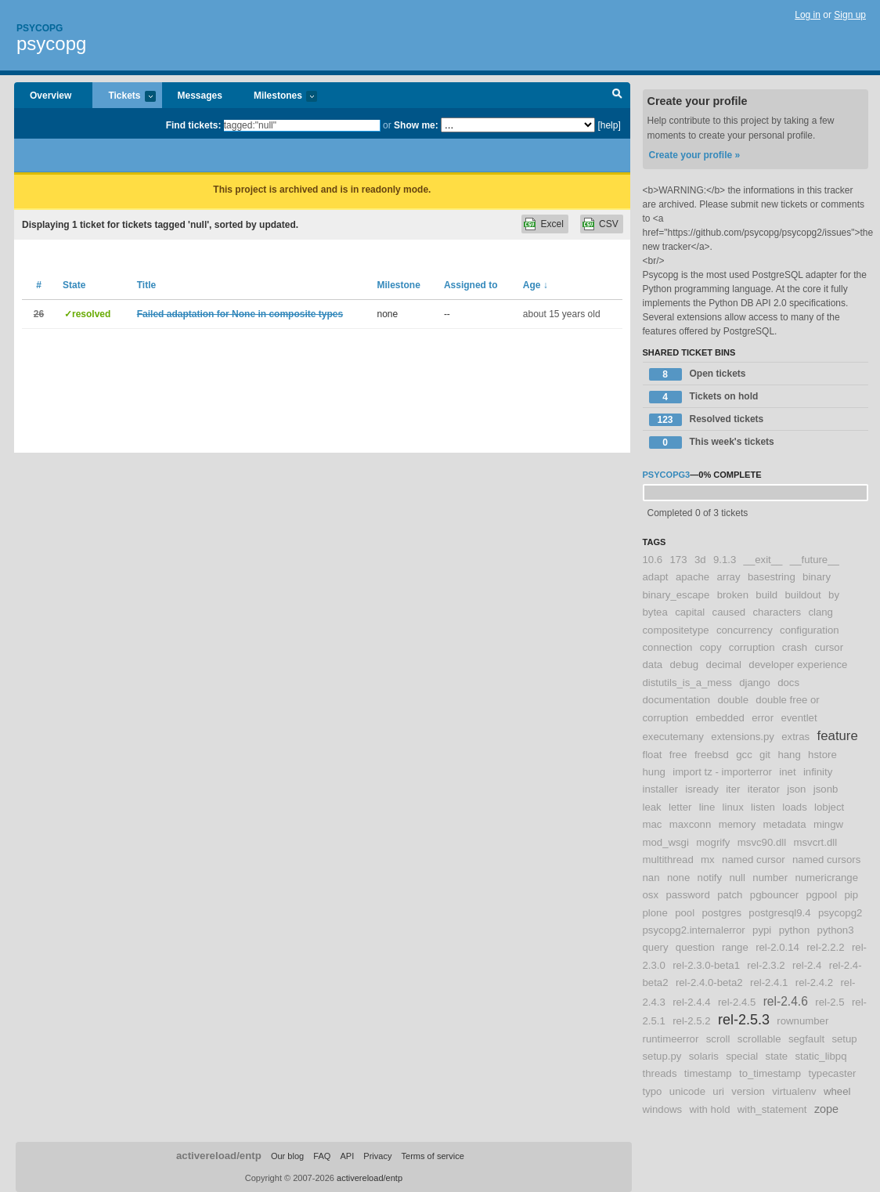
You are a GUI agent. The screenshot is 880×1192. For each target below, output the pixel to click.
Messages (200, 95)
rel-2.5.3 (744, 1020)
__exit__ (763, 559)
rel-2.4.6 (785, 1001)
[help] (608, 125)
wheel (837, 1091)
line (707, 807)
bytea (655, 612)
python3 (835, 930)
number (770, 877)
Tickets (123, 96)
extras (795, 736)
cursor (828, 647)
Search (617, 95)
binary (816, 577)
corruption (752, 647)
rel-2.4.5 (737, 1002)
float (652, 754)
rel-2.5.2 (691, 1021)
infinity (817, 772)
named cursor (753, 859)
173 (678, 559)
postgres (721, 913)
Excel (551, 224)
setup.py (662, 1056)
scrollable (759, 1039)
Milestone (398, 285)
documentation (677, 700)
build (766, 595)
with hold (709, 1109)
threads (660, 1073)
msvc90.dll (762, 842)
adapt (656, 577)
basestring (771, 577)
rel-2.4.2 (814, 982)
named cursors (826, 859)
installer (660, 789)
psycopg (51, 43)
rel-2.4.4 (691, 1002)
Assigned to (471, 285)
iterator (764, 789)
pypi (761, 930)
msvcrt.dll (815, 842)
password (687, 895)
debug (684, 664)
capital (690, 612)
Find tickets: (194, 125)
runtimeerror (671, 1039)
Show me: (416, 125)
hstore (822, 754)
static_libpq (821, 1056)
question (695, 947)
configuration (809, 630)
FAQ (321, 1156)
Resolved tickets (706, 420)
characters (776, 612)
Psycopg (39, 28)
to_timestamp (770, 1073)
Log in (807, 14)
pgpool (821, 895)
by (833, 595)
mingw (828, 824)
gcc (744, 754)
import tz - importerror (722, 772)
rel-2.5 (829, 1002)
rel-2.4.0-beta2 (709, 982)
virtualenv (794, 1091)
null (737, 877)
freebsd (711, 754)
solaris (704, 1056)
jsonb (826, 789)
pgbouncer (774, 895)
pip (851, 895)
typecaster (833, 1073)
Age (535, 285)
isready (702, 789)
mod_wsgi (666, 842)
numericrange (826, 877)
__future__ (814, 559)
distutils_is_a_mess (687, 682)
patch (729, 895)
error (763, 718)
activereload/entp (218, 1155)
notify (710, 877)
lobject (829, 807)
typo (652, 1091)
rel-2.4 (806, 965)
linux (733, 807)
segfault (806, 1039)
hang (788, 754)
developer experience (797, 664)
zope (826, 1109)
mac (652, 824)
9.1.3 (724, 559)
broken (732, 595)
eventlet (799, 718)
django (754, 682)
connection (668, 647)
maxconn (690, 824)
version (748, 1091)
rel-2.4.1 (769, 982)
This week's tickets (711, 442)
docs (788, 682)
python (794, 930)
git (764, 754)
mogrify (713, 842)
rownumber (802, 1021)
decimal (723, 664)
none (678, 877)
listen (763, 807)
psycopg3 (667, 474)
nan (651, 877)
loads (794, 807)
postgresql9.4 (779, 913)
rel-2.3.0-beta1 (706, 965)
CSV (609, 224)
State (74, 285)
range (735, 947)
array (728, 577)
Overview (50, 95)
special (742, 1056)
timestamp (708, 1073)
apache (692, 577)
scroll (718, 1039)
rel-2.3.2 (765, 965)
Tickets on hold (704, 397)
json (796, 789)
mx (708, 859)
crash (794, 647)
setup (844, 1039)
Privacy (377, 1156)
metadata (784, 824)
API (347, 1156)
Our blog (287, 1156)
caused (729, 612)
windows (663, 1109)
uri (718, 1091)
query (656, 947)
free (678, 754)
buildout (803, 595)
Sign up (850, 14)
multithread (668, 859)
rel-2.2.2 (825, 947)
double (732, 700)
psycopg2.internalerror (694, 930)
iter (733, 789)
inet (787, 772)
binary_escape (676, 595)
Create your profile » (695, 155)
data (653, 664)
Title (146, 285)
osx (651, 895)
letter (680, 807)
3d (700, 559)
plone (655, 913)
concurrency (744, 630)
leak (652, 807)
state (777, 1056)
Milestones (277, 96)
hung (654, 772)
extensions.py (742, 736)
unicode (687, 1091)
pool (684, 913)
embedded (720, 718)
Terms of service (433, 1156)
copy (711, 647)
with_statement (772, 1109)
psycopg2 (840, 913)
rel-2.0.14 (777, 947)
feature (837, 735)
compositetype (676, 630)
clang (820, 612)
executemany (673, 736)
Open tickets (697, 374)
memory (737, 824)
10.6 (653, 559)
